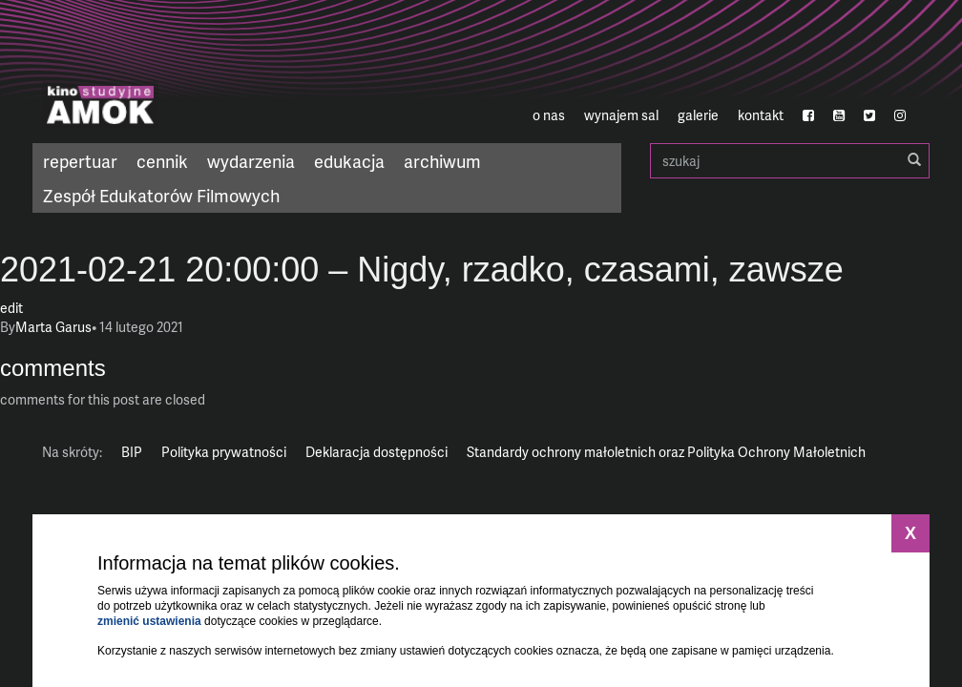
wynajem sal (621, 115)
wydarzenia (251, 161)
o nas (549, 115)
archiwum (442, 161)
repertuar (80, 161)
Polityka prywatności (223, 452)
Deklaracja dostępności (376, 452)
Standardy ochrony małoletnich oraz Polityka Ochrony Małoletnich (666, 452)
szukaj (790, 160)
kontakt (761, 115)
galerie (698, 115)
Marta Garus (53, 327)
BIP (131, 452)
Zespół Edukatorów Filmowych (161, 195)
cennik (162, 161)
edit (11, 308)
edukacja (349, 161)
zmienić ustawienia (149, 621)
